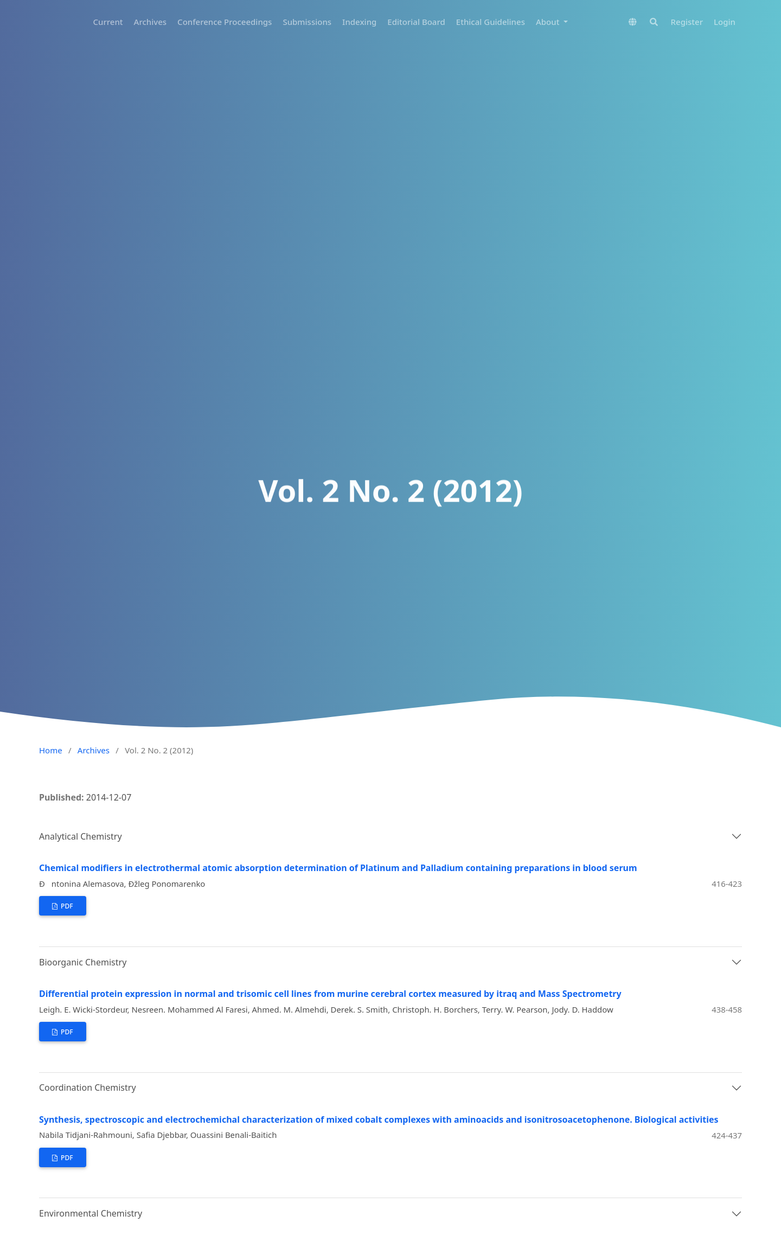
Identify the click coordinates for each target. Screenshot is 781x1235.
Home (50, 750)
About (548, 21)
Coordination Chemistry (87, 1087)
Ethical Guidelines (490, 21)
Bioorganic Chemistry (82, 962)
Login (724, 21)
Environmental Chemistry (90, 1213)
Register (687, 21)
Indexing (359, 21)
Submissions (307, 21)
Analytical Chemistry (80, 836)
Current (108, 21)
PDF (66, 906)
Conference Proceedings (224, 21)
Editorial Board (416, 21)
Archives (150, 21)
